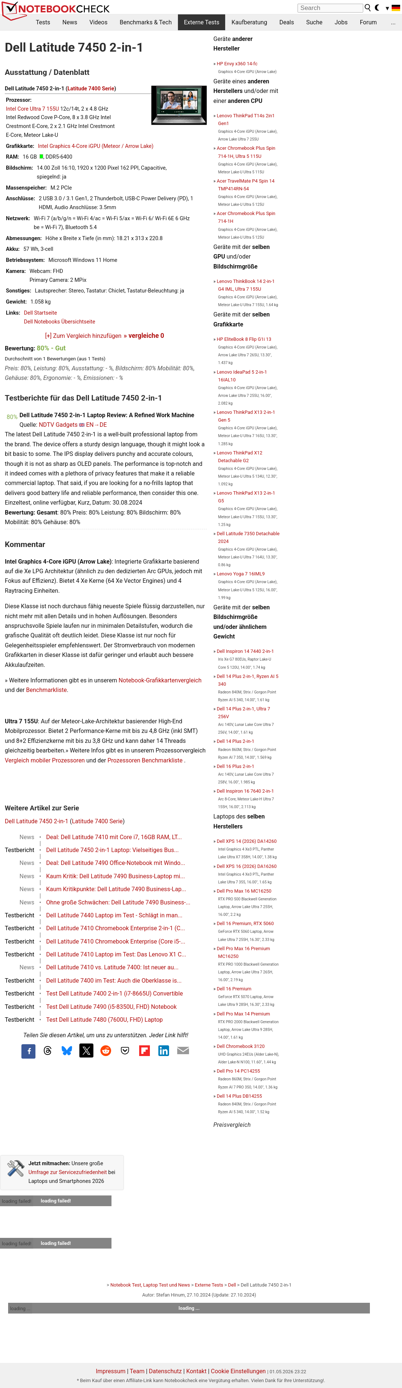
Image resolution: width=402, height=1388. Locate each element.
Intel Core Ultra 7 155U (32, 109)
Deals (286, 22)
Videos (98, 22)
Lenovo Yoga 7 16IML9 (241, 574)
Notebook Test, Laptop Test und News (150, 1285)
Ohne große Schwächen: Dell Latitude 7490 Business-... (118, 902)
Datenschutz (165, 1371)
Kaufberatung (249, 22)
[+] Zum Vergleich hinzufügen (83, 335)
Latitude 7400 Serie (91, 89)
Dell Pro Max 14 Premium (243, 1014)
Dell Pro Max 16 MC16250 (244, 891)
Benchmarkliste (46, 689)
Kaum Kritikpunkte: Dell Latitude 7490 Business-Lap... (116, 889)
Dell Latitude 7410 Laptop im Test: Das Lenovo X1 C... (116, 954)
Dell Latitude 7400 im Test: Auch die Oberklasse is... (114, 980)
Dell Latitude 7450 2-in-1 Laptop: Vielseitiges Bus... (112, 850)
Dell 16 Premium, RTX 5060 (245, 923)
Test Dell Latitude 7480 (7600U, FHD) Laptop (104, 1019)
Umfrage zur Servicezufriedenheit (67, 1172)
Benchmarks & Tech (146, 22)
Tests (43, 22)
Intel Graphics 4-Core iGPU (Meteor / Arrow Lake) (96, 146)
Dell (232, 1285)
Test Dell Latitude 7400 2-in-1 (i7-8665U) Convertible (114, 993)
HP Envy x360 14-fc (237, 63)
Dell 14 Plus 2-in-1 (235, 741)
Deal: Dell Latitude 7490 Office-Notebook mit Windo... (115, 862)
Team (137, 1371)
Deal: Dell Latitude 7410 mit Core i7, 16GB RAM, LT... (114, 837)
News (69, 22)
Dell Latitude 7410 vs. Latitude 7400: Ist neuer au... (112, 967)
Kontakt (196, 1371)
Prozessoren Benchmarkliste (145, 760)
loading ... (20, 1308)
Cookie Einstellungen (238, 1371)
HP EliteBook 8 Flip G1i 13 (244, 339)
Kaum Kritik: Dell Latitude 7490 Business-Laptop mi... (115, 876)
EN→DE (96, 424)
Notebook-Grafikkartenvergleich (160, 680)
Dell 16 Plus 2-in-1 (235, 766)
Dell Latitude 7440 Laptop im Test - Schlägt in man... (114, 915)
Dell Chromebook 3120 (241, 1046)
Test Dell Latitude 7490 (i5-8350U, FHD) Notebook (111, 1006)
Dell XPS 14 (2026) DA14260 (246, 841)
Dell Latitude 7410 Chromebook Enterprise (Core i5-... (115, 941)
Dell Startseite (40, 313)
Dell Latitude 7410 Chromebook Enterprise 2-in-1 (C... (115, 928)
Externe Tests (201, 22)
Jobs (340, 22)
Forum (368, 22)
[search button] (368, 7)
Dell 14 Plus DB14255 (239, 1096)
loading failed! (16, 1201)
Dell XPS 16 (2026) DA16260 (246, 866)
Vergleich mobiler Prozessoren (45, 760)
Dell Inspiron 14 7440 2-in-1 (245, 651)
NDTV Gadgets (58, 424)
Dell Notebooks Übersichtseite (59, 322)
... (393, 22)
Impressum (111, 1371)
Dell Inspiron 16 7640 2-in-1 (245, 791)
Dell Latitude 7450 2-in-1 (36, 821)
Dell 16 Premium (234, 988)
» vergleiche (144, 335)
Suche (314, 22)
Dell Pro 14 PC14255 (238, 1071)
